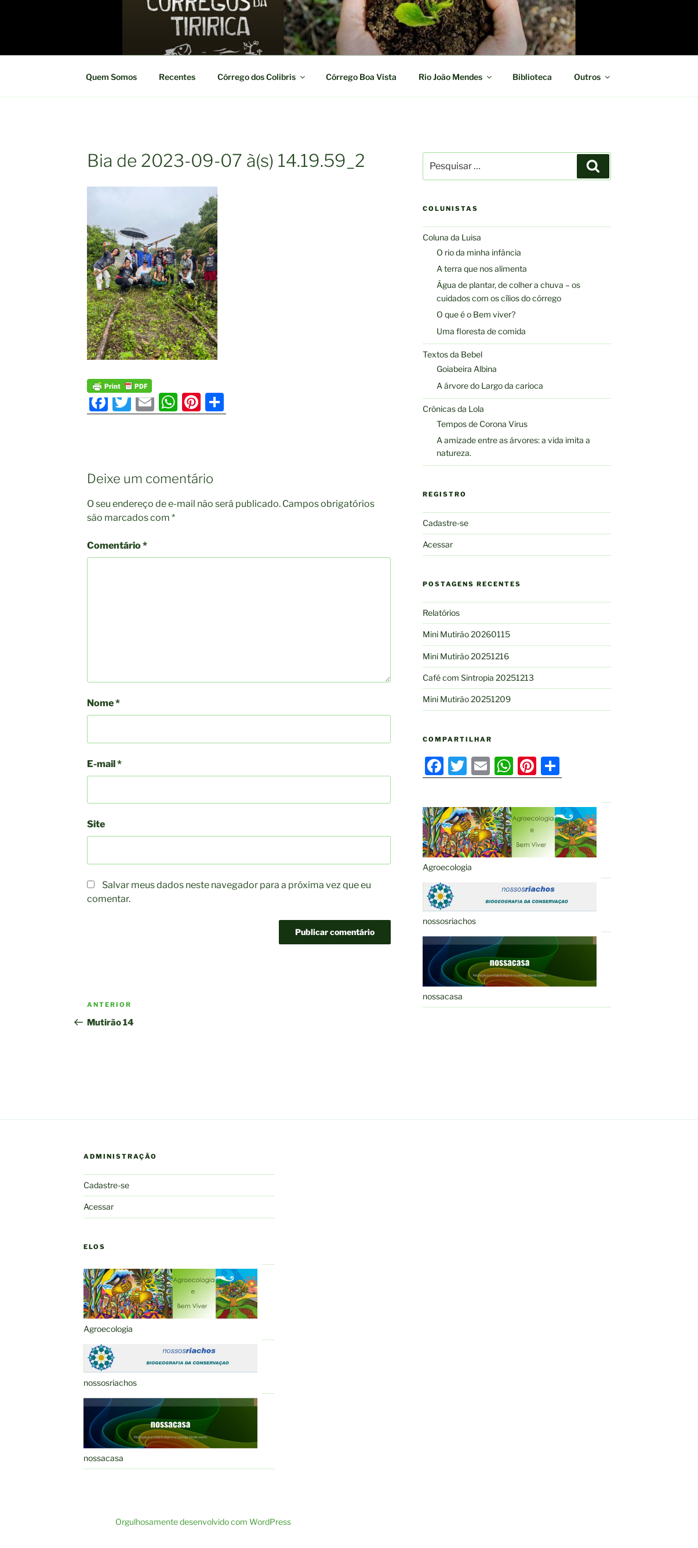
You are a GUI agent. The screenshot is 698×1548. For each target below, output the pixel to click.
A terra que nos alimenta (482, 268)
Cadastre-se (445, 523)
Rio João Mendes (456, 77)
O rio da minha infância (479, 252)
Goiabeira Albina (467, 369)
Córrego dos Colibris (262, 77)
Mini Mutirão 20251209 (467, 699)
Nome (103, 703)
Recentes (177, 77)
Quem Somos (111, 77)
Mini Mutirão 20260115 (466, 634)
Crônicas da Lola (453, 409)
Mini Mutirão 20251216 (466, 656)
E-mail (104, 763)
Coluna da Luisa (452, 237)
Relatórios (441, 613)
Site (96, 824)
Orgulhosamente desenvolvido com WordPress (203, 1522)
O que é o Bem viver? (476, 314)
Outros (593, 77)
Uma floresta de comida (481, 331)
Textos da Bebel (452, 354)
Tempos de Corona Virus (482, 424)
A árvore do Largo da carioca (490, 385)
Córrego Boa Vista (361, 77)
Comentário (117, 545)
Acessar (438, 544)
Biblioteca (532, 77)
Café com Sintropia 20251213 (478, 677)
